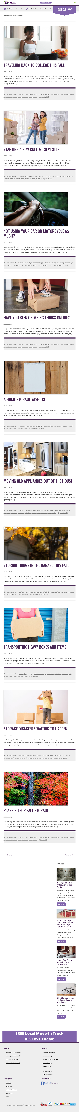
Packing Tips (23, 176)
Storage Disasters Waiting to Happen (35, 729)
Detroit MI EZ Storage (12, 1059)
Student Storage (47, 1071)
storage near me (23, 97)
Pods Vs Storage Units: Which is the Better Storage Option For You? (65, 923)
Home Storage (23, 263)
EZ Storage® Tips (47, 1074)
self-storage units (11, 97)
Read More (61, 904)
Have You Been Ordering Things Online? (37, 317)
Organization (33, 263)
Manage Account (46, 2)
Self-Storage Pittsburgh (26, 510)
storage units (33, 97)
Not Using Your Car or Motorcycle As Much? (36, 233)
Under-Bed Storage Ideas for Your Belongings (65, 962)
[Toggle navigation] (75, 3)
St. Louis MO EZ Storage (13, 1063)
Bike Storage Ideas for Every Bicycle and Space (65, 1000)
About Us (8, 1083)
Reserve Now (64, 9)
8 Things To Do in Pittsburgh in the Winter (64, 885)
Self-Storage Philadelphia (27, 94)
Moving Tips (23, 674)
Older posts (8, 855)
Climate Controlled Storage (50, 1059)
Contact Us (9, 1086)
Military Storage (47, 1066)
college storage (52, 176)
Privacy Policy (9, 1093)
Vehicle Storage (47, 1063)
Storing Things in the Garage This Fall (36, 565)
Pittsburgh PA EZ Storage (13, 1056)
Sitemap (8, 1096)
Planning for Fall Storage (26, 810)
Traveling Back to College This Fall (34, 65)
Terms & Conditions (11, 1090)
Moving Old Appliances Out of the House (38, 481)
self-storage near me (17, 265)
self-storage (59, 94)
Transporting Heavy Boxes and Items (35, 647)
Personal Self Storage (49, 1052)
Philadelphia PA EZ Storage (13, 1052)
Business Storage (47, 1056)
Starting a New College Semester (32, 149)
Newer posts (70, 855)
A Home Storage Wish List (25, 399)
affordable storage (49, 94)
